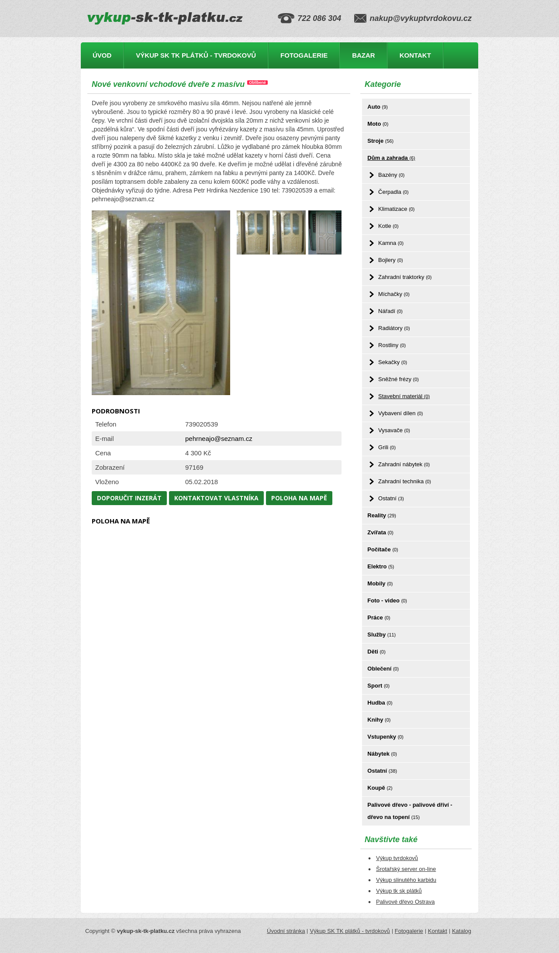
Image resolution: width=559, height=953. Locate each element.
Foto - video (387, 600)
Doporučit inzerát (129, 498)
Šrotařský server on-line (406, 869)
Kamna (391, 243)
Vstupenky (385, 736)
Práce (378, 617)
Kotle (388, 226)
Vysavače (394, 430)
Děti (376, 651)
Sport (378, 685)
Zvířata (380, 532)
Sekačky (392, 362)
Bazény (391, 175)
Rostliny (392, 345)
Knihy (378, 719)
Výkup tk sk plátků (399, 891)
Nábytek (382, 753)
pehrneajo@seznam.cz (218, 438)
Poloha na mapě (299, 498)
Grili (387, 447)
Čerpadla (393, 192)
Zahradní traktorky (404, 277)
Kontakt (415, 55)
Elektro (380, 566)
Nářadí (390, 311)
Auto (377, 106)
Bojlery (390, 260)
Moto (377, 123)
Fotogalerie (304, 55)
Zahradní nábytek (404, 464)
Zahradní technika (404, 481)
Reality (381, 515)
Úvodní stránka (286, 931)
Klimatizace (396, 209)
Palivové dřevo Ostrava (405, 901)
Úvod (102, 55)
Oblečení (383, 668)
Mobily (380, 583)
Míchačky (394, 294)
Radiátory (394, 328)
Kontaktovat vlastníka (216, 498)
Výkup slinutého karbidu (406, 880)
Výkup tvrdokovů (397, 858)
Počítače (382, 549)
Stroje (380, 141)
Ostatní (391, 498)
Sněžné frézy (398, 379)
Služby (381, 634)
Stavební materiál (404, 396)
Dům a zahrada (391, 158)
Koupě (379, 787)
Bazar (363, 55)
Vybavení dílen (400, 413)
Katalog (461, 931)
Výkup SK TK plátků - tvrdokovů (196, 55)
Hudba (379, 702)
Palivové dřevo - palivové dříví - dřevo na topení (409, 811)
